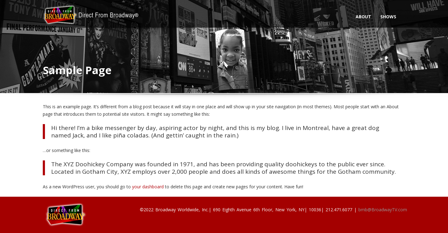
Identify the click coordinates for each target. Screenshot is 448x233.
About (363, 17)
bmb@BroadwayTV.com (382, 210)
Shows (388, 17)
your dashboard (148, 187)
